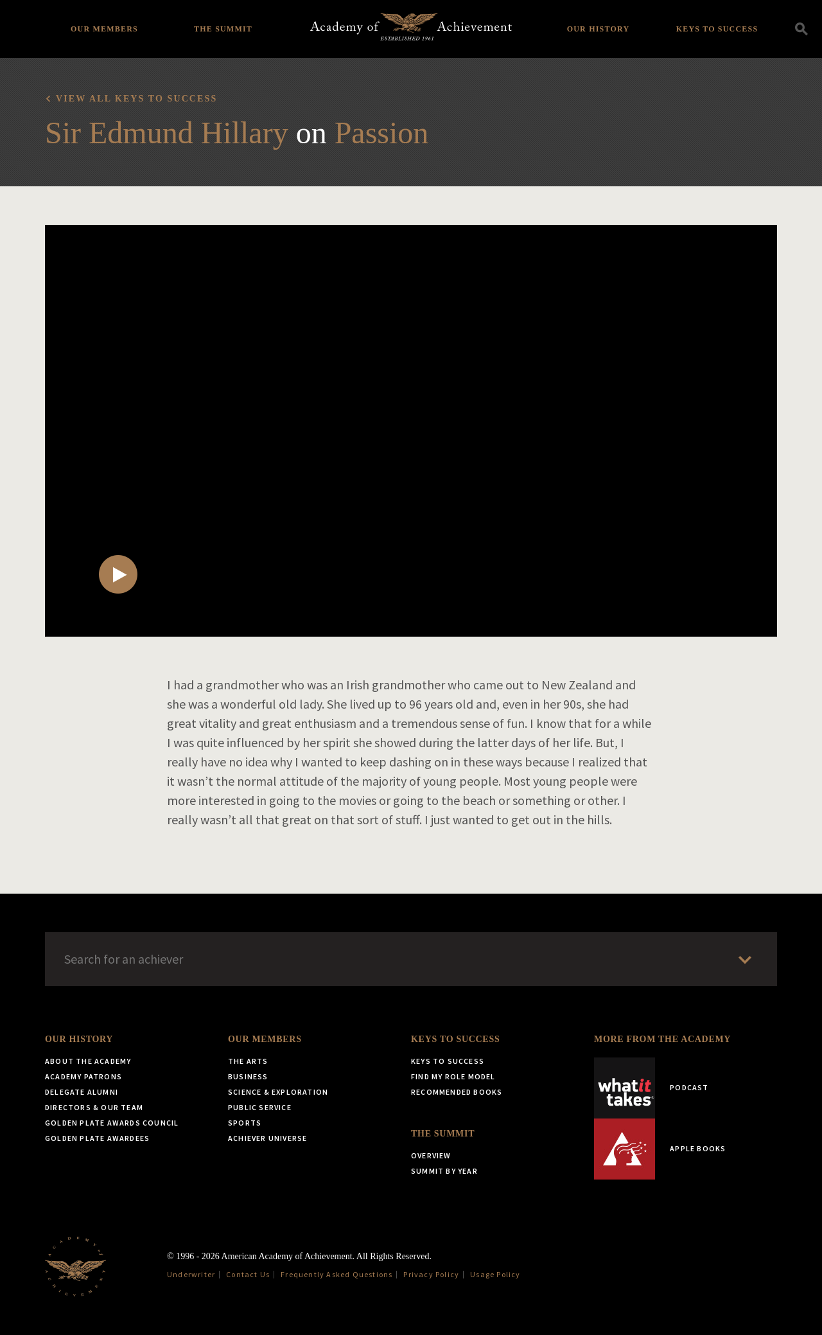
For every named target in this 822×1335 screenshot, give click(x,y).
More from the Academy (662, 1039)
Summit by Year (444, 1171)
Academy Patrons (83, 1076)
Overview (431, 1155)
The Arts (248, 1061)
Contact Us (248, 1274)
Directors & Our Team (94, 1107)
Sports (244, 1122)
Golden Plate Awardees (97, 1138)
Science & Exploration (278, 1092)
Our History (598, 28)
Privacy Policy (431, 1274)
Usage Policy (495, 1274)
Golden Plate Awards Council (112, 1122)
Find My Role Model (453, 1076)
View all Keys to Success (136, 98)
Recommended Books (456, 1092)
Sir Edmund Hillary (166, 133)
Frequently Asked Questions (336, 1274)
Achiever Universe (267, 1138)
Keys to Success (717, 28)
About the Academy (88, 1061)
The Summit (223, 28)
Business (248, 1076)
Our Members (104, 28)
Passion (382, 133)
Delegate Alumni (81, 1092)
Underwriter (191, 1274)
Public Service (260, 1107)
